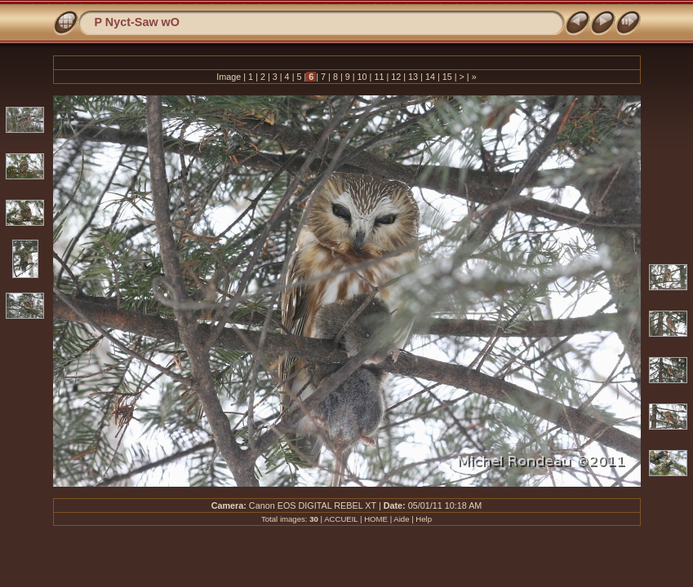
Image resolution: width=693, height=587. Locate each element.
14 (430, 77)
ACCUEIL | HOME (356, 518)
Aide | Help (412, 518)
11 (378, 77)
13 (413, 77)
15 (447, 77)
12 (396, 77)
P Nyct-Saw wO (137, 22)
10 (362, 77)
